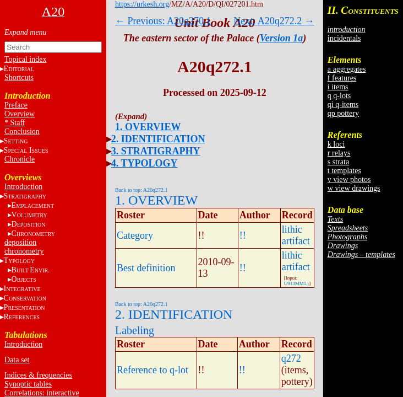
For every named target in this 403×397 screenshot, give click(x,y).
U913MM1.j (296, 283)
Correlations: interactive (41, 393)
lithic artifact (296, 235)
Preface (16, 105)
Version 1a (281, 38)
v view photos (349, 179)
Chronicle (19, 159)
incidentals (344, 38)
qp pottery (343, 113)
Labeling (134, 330)
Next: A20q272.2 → (273, 20)
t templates (344, 171)
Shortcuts (19, 77)
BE (31, 270)
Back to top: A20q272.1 (141, 190)
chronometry (24, 251)
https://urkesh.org (142, 4)
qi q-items (343, 104)
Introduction (23, 187)
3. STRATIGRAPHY (155, 151)
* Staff (14, 123)
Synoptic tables (28, 384)
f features (342, 78)
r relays (339, 153)
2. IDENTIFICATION (158, 138)
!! (242, 235)
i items (338, 87)
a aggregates (347, 69)
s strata (338, 162)
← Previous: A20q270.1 (163, 20)
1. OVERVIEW (148, 126)
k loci (336, 144)
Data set (16, 360)
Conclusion (22, 131)
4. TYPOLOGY (144, 163)
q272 (291, 358)
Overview (19, 114)
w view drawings (354, 188)
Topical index (25, 59)
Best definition (146, 267)
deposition (20, 242)
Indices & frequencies (38, 375)
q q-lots (339, 96)
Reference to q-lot (152, 369)
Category (135, 235)
